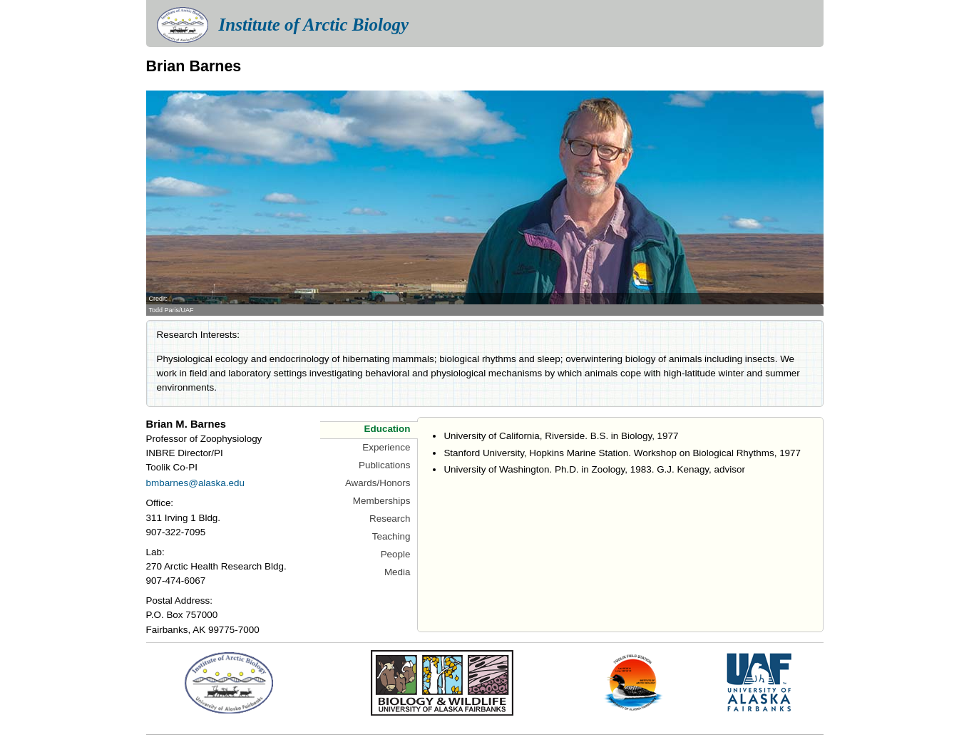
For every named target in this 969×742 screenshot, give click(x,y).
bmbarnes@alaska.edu (195, 483)
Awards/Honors (378, 483)
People (396, 554)
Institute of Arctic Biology (314, 24)
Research (390, 518)
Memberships (382, 500)
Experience (386, 447)
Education (387, 428)
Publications (384, 465)
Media (397, 572)
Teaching (391, 536)
